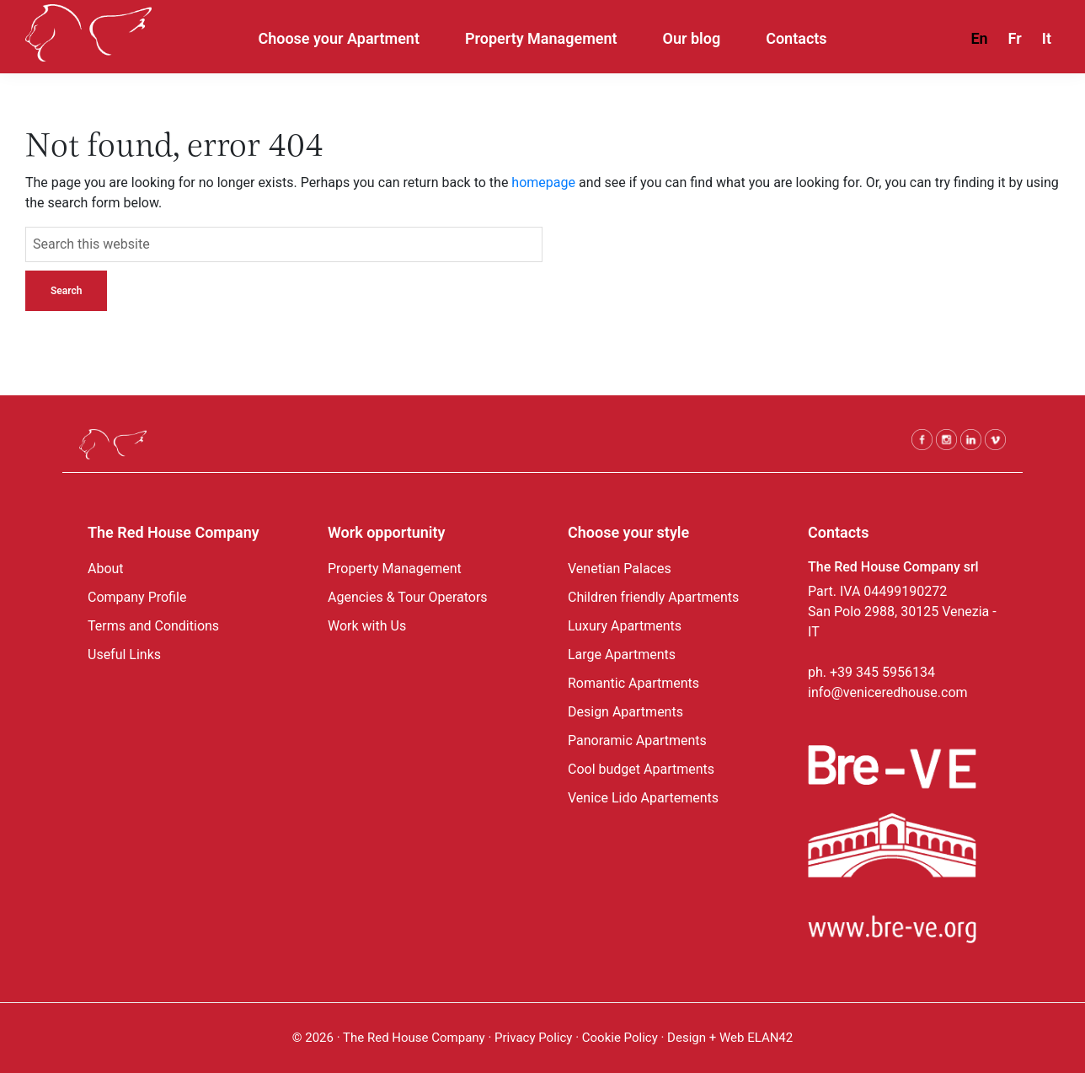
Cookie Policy (621, 1037)
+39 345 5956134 (882, 672)
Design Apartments (625, 712)
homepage (543, 182)
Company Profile (137, 597)
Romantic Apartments (633, 683)
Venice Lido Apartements (643, 798)
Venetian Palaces (619, 569)
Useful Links (124, 654)
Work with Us (367, 626)
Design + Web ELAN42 (730, 1037)
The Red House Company (414, 1037)
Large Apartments (622, 654)
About (106, 569)
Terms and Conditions (153, 626)
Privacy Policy (533, 1037)
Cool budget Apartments (641, 769)
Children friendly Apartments (653, 597)
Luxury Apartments (624, 626)
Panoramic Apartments (637, 740)
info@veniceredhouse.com (888, 692)
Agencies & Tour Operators (408, 597)
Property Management (395, 569)
